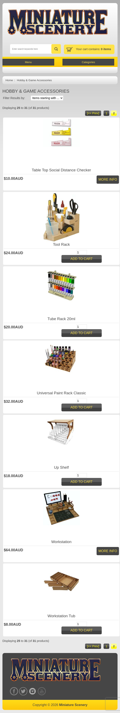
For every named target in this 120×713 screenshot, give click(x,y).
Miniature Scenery (73, 705)
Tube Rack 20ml (61, 319)
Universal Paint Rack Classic (61, 393)
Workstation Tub (61, 616)
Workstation (61, 542)
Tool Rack (61, 244)
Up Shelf (61, 467)
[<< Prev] (93, 113)
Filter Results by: (14, 98)
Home (9, 80)
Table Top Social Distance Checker (61, 170)
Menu (28, 62)
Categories (88, 62)
